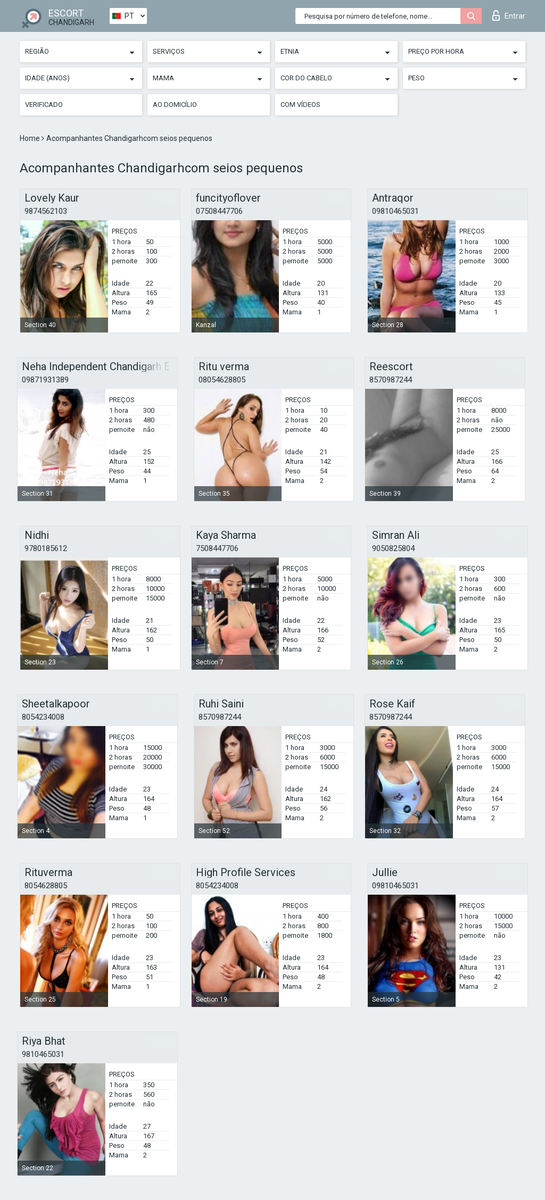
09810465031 (395, 211)
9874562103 (45, 211)
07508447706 (219, 211)
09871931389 (45, 380)
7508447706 (217, 548)
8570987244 (390, 380)
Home (31, 138)
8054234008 (43, 717)
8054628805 (45, 885)
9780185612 (45, 548)
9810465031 (43, 1054)
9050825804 (393, 548)
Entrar (508, 15)
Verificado (44, 105)
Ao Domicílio (175, 105)
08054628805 (222, 380)
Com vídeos (300, 105)
